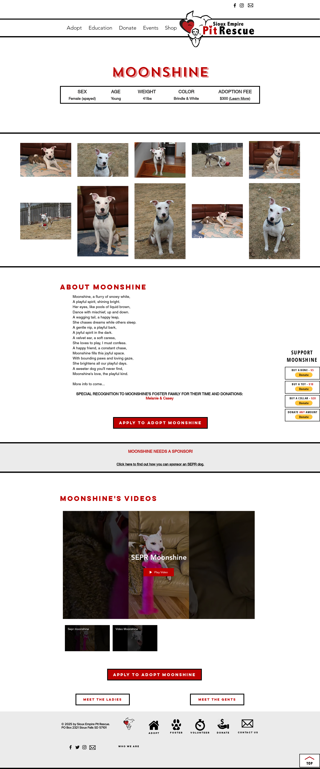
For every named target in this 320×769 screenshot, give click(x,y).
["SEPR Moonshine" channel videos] (159, 639)
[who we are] (129, 746)
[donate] (223, 733)
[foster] (176, 733)
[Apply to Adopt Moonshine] (160, 423)
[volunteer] (200, 733)
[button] (74, 28)
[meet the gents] (217, 699)
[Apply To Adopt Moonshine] (154, 674)
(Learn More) (239, 98)
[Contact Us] (247, 732)
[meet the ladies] (103, 699)
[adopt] (153, 733)
